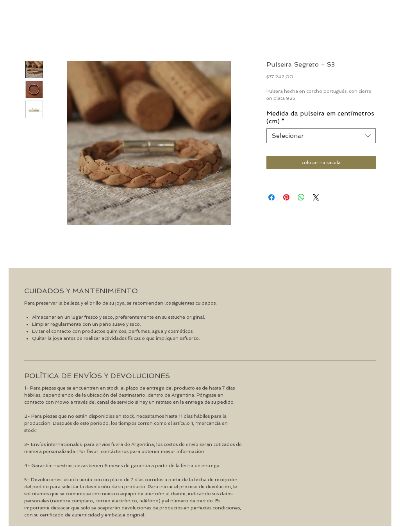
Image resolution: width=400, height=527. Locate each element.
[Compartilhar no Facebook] (271, 197)
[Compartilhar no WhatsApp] (301, 197)
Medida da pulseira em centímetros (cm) (320, 117)
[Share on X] (316, 197)
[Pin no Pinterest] (286, 197)
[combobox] (321, 135)
